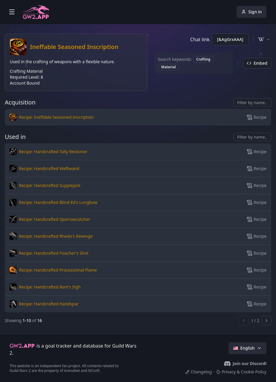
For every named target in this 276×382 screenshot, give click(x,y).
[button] (93, 117)
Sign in (251, 12)
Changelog (198, 372)
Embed (257, 63)
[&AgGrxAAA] (230, 39)
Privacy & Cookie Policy (241, 372)
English (247, 348)
